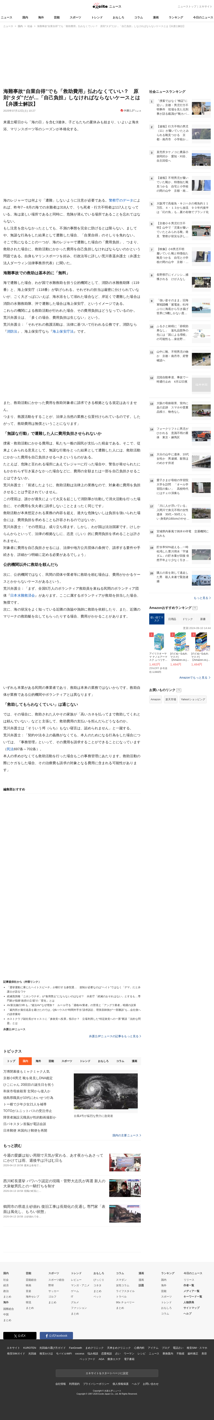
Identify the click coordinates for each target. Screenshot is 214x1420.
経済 (6, 1285)
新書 (202, 619)
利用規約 (74, 1383)
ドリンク (187, 619)
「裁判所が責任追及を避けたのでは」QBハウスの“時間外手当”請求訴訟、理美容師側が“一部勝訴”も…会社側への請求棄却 (74, 1012)
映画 (28, 1285)
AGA (101, 1359)
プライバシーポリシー (96, 1383)
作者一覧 (188, 1285)
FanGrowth (75, 1347)
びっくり (98, 1279)
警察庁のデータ (121, 200)
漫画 (156, 17)
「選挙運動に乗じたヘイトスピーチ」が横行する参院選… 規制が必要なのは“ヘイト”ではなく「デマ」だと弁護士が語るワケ (74, 989)
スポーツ (75, 17)
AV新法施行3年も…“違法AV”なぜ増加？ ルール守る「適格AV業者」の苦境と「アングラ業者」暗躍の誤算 (71, 1005)
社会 (6, 1279)
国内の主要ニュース (127, 1135)
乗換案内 (168, 1353)
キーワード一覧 (192, 1296)
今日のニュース (203, 17)
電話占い (178, 1347)
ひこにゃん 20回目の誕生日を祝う (28, 1084)
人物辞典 (188, 1302)
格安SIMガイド (16, 1353)
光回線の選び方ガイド (52, 1347)
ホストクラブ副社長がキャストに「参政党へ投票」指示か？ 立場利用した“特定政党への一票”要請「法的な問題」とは (74, 1021)
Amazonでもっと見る (193, 677)
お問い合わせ (151, 1383)
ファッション (79, 1307)
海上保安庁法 (63, 331)
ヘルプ (187, 1313)
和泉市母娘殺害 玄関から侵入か (26, 1091)
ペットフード (87, 1359)
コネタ (97, 1285)
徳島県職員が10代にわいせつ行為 (28, 1097)
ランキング (176, 17)
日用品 (172, 619)
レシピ (142, 1353)
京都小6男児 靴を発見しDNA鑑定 (28, 1078)
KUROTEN (29, 1347)
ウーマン (129, 1353)
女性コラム (122, 1285)
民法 (10, 749)
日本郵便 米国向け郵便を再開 (25, 1130)
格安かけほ (46, 1353)
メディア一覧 (191, 1291)
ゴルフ (52, 1296)
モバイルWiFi (64, 1353)
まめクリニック (94, 1347)
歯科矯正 (193, 1353)
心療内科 (139, 1347)
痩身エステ (114, 1359)
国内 (25, 17)
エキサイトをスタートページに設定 (107, 1373)
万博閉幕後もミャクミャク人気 (26, 1071)
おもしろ (118, 17)
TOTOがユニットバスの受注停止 (27, 1111)
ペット (97, 1296)
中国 (6, 1314)
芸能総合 (31, 1279)
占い (118, 1353)
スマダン (121, 1279)
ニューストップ (187, 6)
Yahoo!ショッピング (193, 699)
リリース (189, 1279)
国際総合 (8, 1308)
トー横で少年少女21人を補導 (25, 1104)
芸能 (57, 17)
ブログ (166, 1347)
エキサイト (205, 6)
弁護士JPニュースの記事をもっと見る (115, 1036)
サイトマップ (191, 1307)
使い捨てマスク (156, 619)
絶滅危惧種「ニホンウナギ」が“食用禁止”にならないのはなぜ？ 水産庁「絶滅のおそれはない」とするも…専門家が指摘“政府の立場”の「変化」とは (74, 998)
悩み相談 (93, 1353)
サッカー (53, 1291)
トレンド (97, 17)
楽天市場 (170, 699)
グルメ (75, 1302)
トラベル (121, 1296)
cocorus (79, 1353)
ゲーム (75, 1291)
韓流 (28, 1302)
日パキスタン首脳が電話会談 (24, 1124)
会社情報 (60, 1383)
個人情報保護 (120, 1383)
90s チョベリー (125, 1302)
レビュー (76, 1279)
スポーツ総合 (56, 1279)
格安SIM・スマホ (197, 1347)
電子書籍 (129, 1359)
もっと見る (202, 598)
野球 (51, 1285)
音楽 (28, 1291)
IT (72, 1296)
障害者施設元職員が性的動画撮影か (29, 1117)
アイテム (153, 1347)
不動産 (180, 1353)
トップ (11, 1061)
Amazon (155, 699)
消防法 (12, 331)
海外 (41, 17)
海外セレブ (32, 1296)
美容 (204, 1353)
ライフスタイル (125, 1291)
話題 (141, 1285)
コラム (138, 17)
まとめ (7, 1296)
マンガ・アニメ (80, 1285)
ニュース (6, 17)
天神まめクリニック (119, 1347)
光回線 (32, 1353)
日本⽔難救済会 (22, 595)
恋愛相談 (106, 1353)
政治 (6, 1291)
